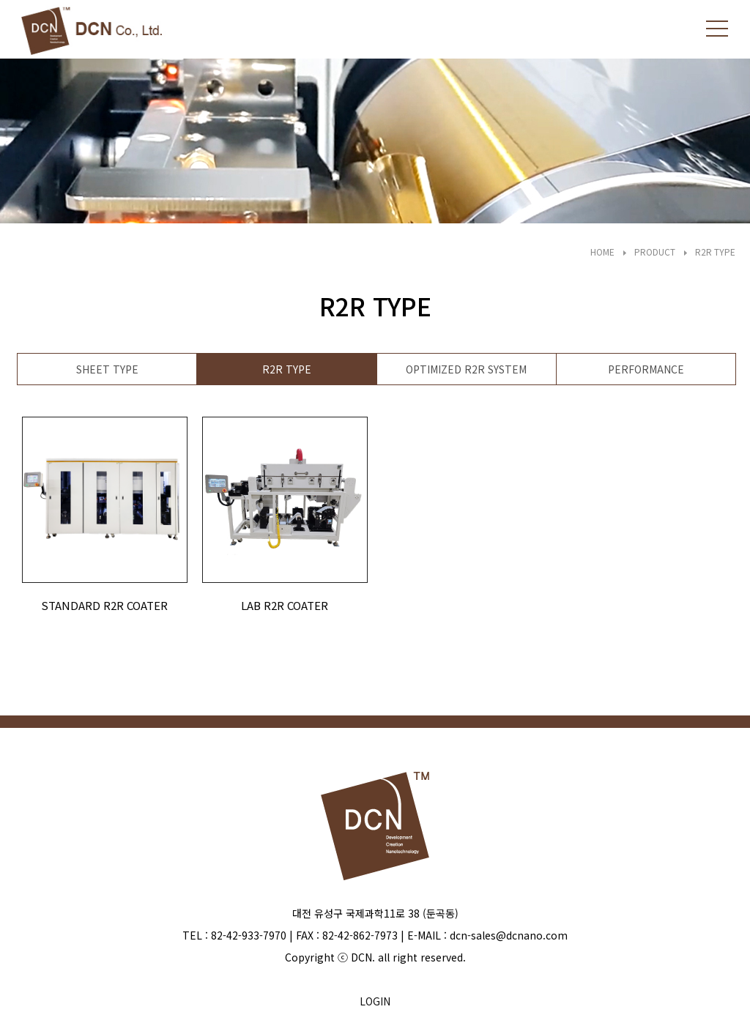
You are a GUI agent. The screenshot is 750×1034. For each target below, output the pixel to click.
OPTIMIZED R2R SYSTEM (466, 369)
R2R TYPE (715, 251)
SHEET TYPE (107, 369)
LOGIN (375, 1001)
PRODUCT (654, 251)
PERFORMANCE (646, 369)
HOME (602, 251)
